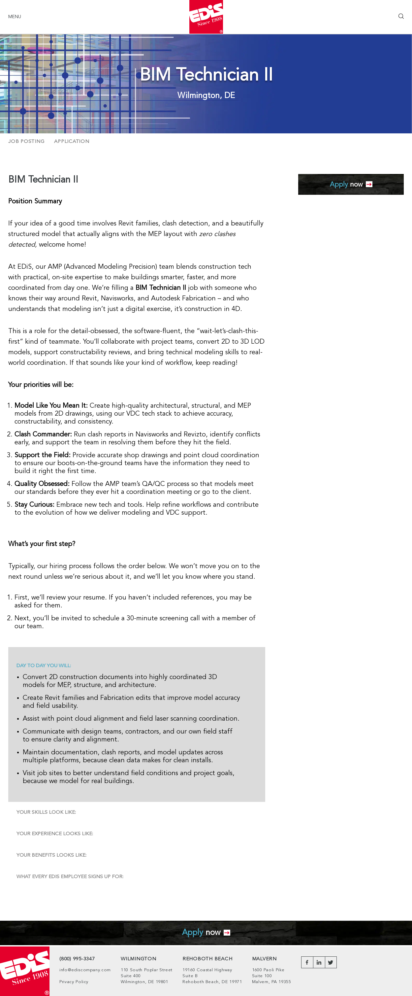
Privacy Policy (73, 982)
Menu (14, 17)
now (351, 184)
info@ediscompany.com (85, 970)
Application (71, 141)
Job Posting (26, 141)
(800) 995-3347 (77, 959)
